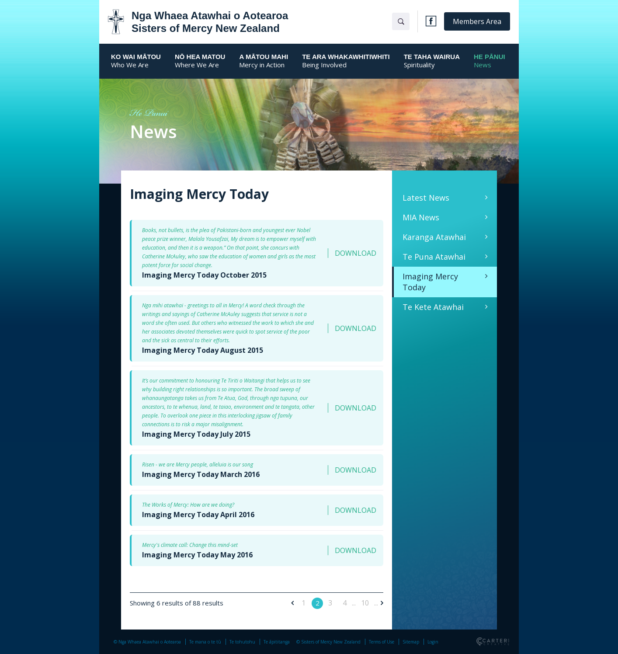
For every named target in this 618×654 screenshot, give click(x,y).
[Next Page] (380, 603)
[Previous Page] (293, 603)
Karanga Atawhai (434, 237)
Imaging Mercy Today (430, 281)
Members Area (477, 21)
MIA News (421, 217)
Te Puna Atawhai (434, 256)
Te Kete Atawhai (433, 307)
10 (365, 603)
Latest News (426, 197)
